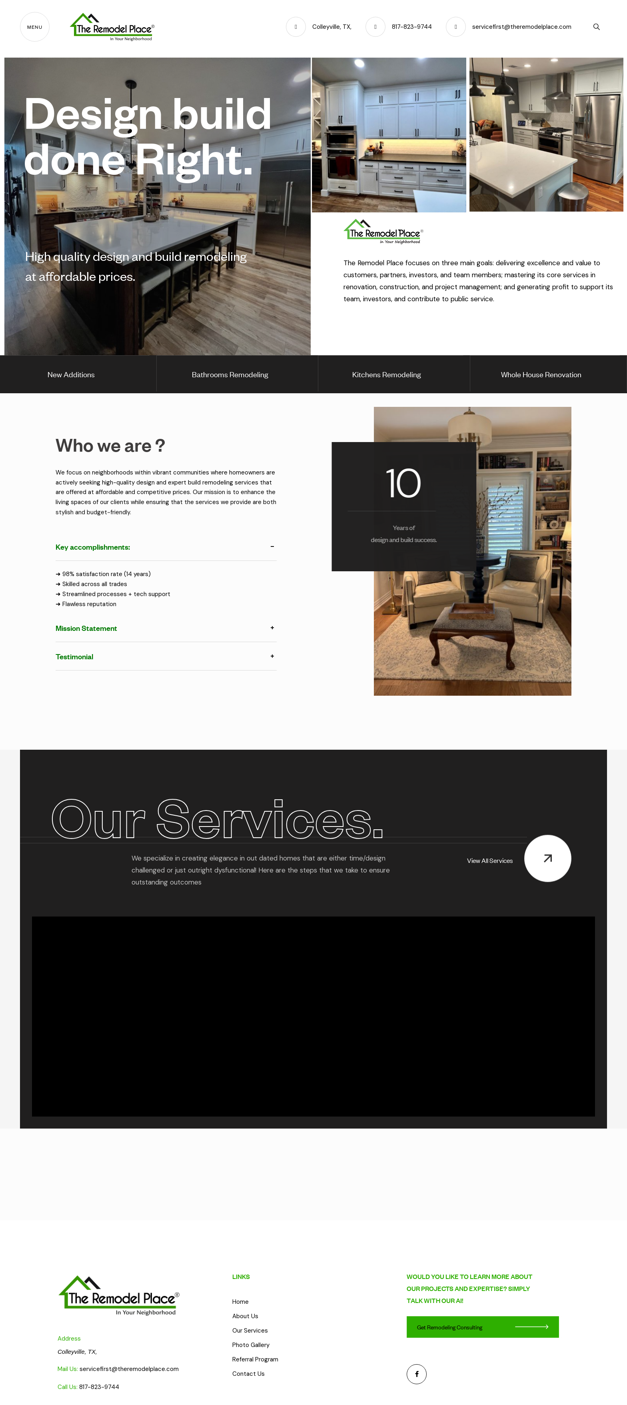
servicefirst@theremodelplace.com (129, 1369)
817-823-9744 (99, 1387)
